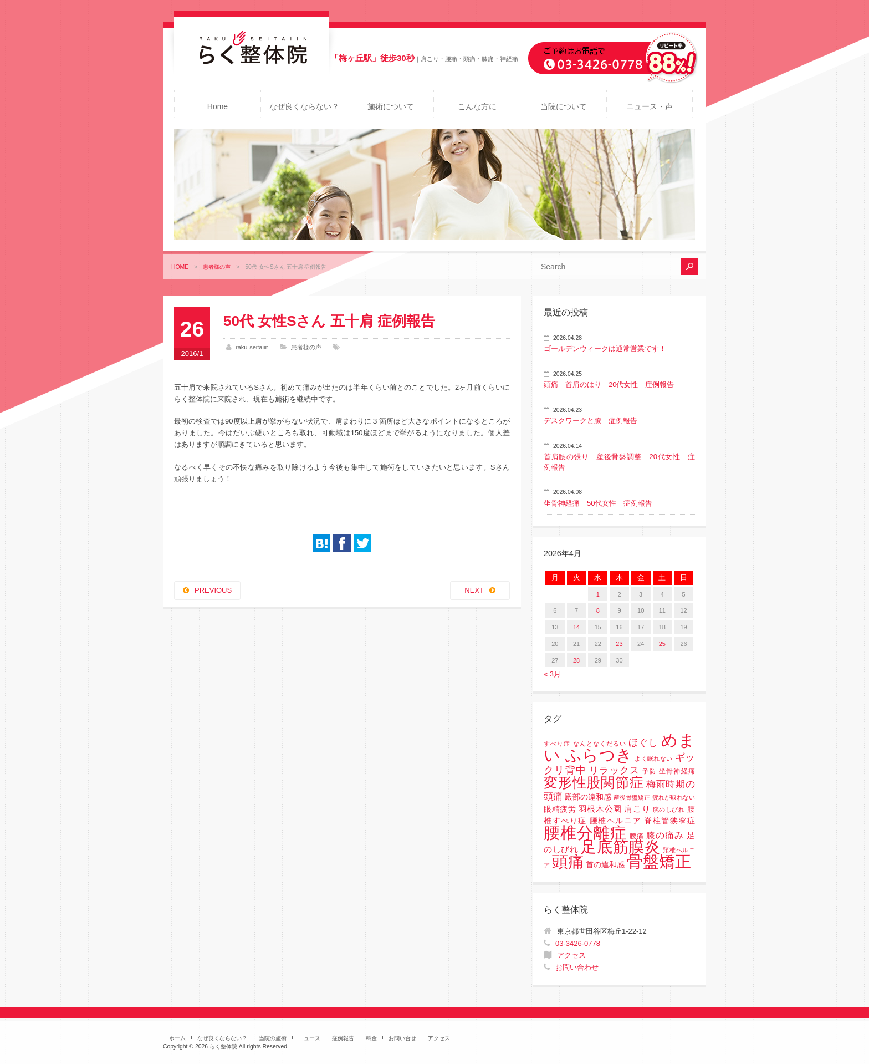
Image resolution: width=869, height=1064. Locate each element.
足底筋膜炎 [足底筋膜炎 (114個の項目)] (621, 847)
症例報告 (343, 1038)
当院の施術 (273, 1038)
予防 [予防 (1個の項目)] (649, 771)
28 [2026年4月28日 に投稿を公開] (576, 660)
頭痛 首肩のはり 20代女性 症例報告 (609, 384)
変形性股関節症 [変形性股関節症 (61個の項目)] (593, 782)
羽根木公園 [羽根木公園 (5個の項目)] (600, 808)
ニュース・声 (649, 106)
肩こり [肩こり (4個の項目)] (637, 809)
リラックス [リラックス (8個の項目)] (614, 770)
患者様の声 (217, 267)
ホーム (177, 1038)
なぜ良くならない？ (304, 106)
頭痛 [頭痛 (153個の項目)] (568, 861)
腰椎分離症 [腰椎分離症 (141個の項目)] (585, 833)
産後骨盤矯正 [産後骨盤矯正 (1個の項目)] (632, 797)
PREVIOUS (213, 590)
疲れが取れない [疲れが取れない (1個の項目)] (673, 797)
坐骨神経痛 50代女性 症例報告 (598, 503)
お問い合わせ (577, 967)
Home (217, 106)
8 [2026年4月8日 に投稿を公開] (598, 610)
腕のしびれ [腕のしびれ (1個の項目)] (669, 809)
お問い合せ (402, 1038)
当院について (563, 106)
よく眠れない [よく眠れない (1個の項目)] (653, 758)
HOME (179, 267)
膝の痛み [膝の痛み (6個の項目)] (665, 835)
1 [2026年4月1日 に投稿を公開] (598, 594)
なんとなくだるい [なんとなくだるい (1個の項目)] (599, 743)
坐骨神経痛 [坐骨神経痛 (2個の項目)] (677, 771)
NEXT (474, 590)
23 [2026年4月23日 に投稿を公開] (619, 643)
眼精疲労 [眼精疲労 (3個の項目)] (560, 809)
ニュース (309, 1038)
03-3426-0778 (577, 943)
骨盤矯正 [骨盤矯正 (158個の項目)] (659, 861)
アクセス (571, 955)
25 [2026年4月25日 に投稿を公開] (662, 643)
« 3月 (552, 674)
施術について (390, 106)
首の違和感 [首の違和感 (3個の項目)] (605, 865)
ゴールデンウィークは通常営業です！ (605, 348)
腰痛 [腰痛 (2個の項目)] (637, 836)
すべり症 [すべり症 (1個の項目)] (557, 743)
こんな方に (477, 106)
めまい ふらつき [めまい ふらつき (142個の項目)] (619, 747)
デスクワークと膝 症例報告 (590, 420)
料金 (371, 1038)
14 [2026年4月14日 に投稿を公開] (576, 627)
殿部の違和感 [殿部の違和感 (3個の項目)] (588, 797)
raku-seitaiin (252, 347)
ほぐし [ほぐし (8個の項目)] (643, 742)
